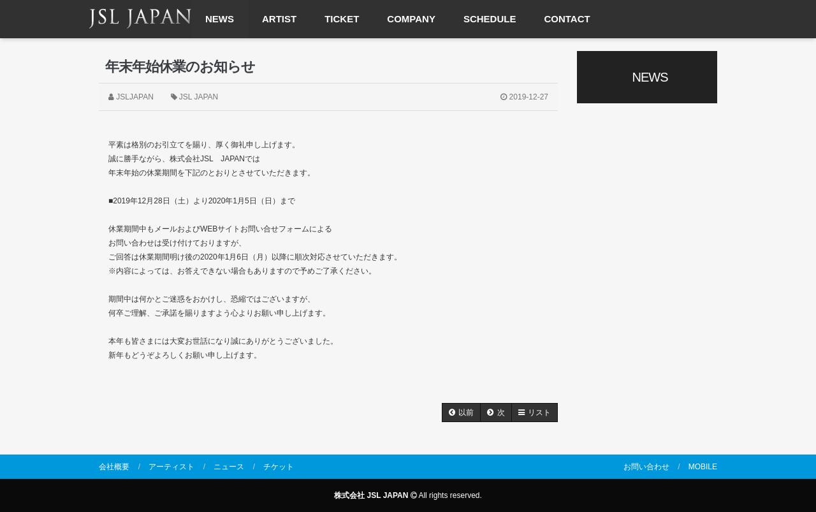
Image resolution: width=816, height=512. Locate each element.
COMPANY (411, 18)
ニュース (229, 466)
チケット (278, 466)
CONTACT (567, 18)
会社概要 (114, 466)
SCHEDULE (489, 18)
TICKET (341, 18)
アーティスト (171, 466)
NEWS (219, 18)
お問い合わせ (646, 466)
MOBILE (702, 466)
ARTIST (279, 18)
